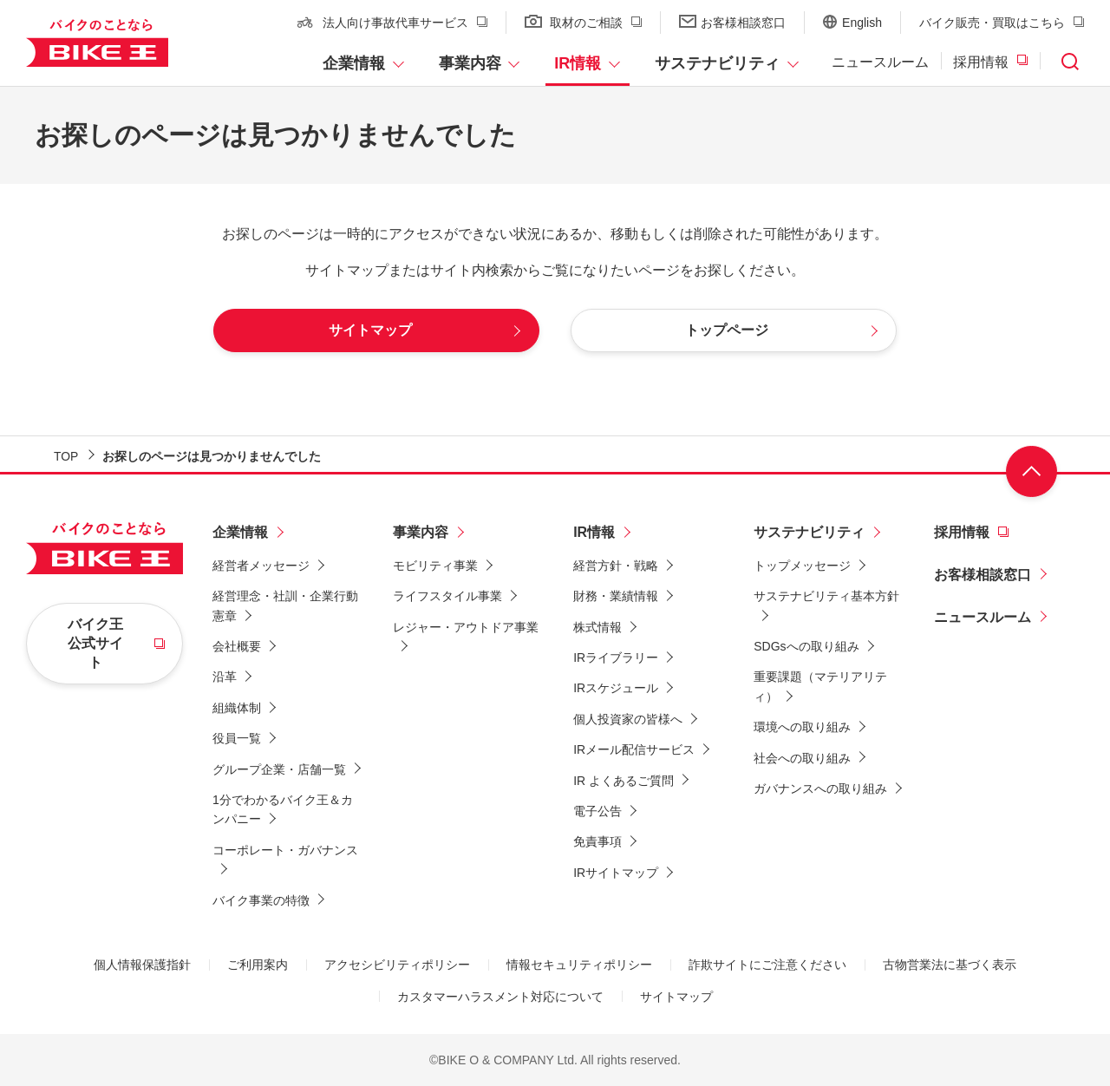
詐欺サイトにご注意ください (767, 965)
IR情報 (577, 63)
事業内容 (470, 63)
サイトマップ (676, 997)
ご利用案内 (257, 965)
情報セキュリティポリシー (579, 965)
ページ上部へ (1032, 473)
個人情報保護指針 (142, 965)
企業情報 (354, 63)
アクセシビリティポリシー (397, 965)
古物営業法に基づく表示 (949, 965)
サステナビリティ (717, 63)
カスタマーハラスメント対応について (500, 997)
